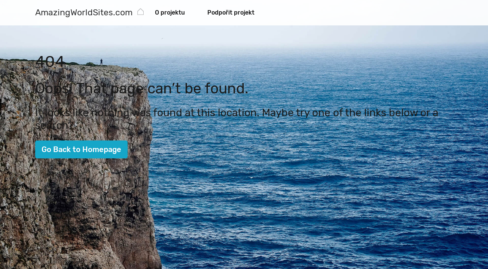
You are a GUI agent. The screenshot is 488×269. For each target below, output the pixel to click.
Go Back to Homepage (81, 149)
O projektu (170, 12)
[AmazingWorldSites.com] (83, 13)
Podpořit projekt (230, 12)
